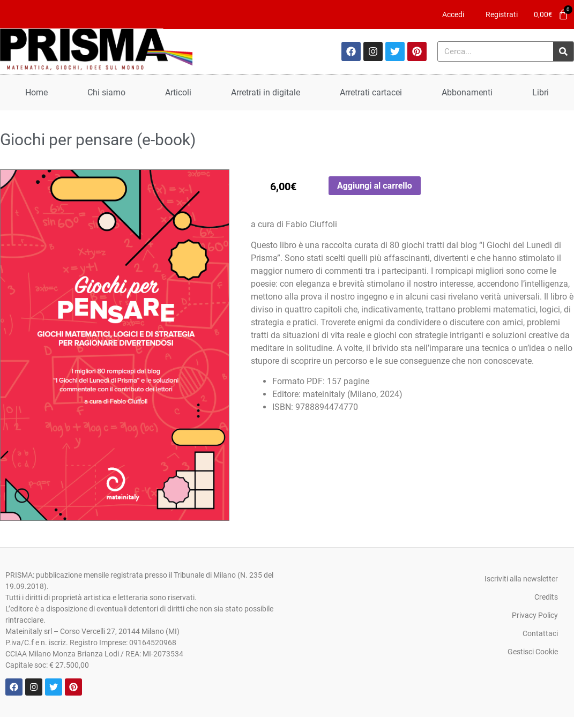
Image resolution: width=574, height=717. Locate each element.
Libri (540, 92)
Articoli (178, 92)
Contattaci (540, 633)
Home (36, 92)
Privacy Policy (535, 615)
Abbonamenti (467, 92)
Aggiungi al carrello (374, 186)
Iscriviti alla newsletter (521, 578)
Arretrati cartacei (371, 92)
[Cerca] (563, 51)
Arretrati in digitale (265, 92)
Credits (546, 597)
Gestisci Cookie (533, 651)
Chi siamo (106, 92)
